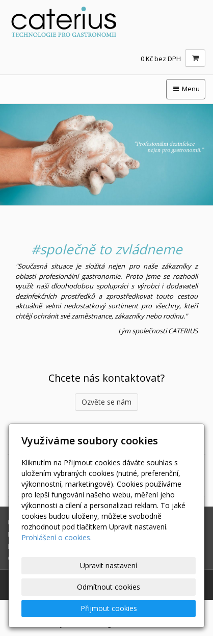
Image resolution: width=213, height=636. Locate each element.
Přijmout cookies (109, 608)
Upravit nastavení (108, 565)
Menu (186, 88)
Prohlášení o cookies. (56, 537)
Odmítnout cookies (108, 587)
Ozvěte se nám (106, 402)
